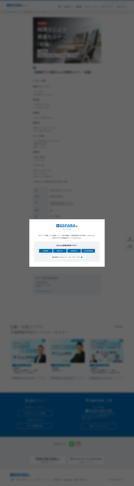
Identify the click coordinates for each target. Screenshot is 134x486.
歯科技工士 (60, 251)
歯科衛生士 (74, 251)
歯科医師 (45, 251)
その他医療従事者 (88, 251)
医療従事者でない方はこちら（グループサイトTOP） (66, 257)
